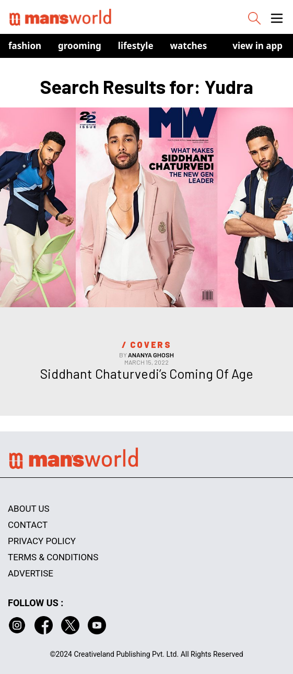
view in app (257, 46)
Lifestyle (136, 46)
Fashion (24, 46)
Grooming (79, 46)
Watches (188, 46)
